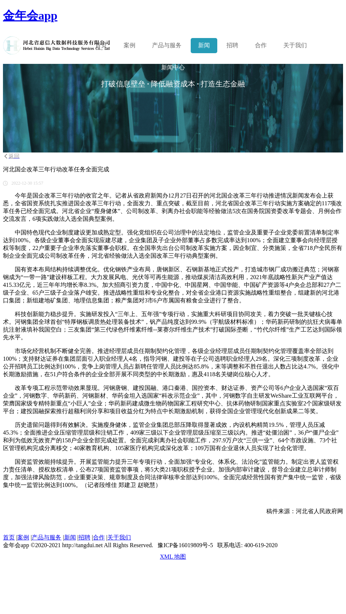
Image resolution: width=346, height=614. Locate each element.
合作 (261, 45)
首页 (101, 45)
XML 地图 (173, 556)
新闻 (204, 45)
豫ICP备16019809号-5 (185, 545)
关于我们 (295, 45)
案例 (129, 45)
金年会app (30, 15)
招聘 (232, 45)
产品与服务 (46, 537)
